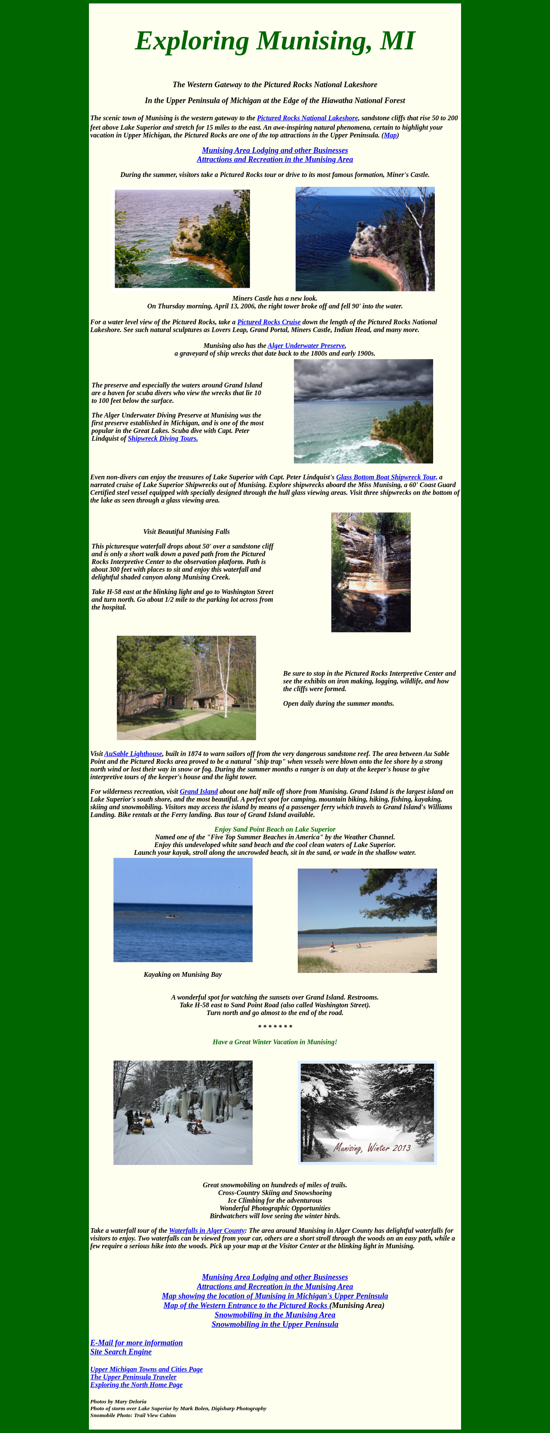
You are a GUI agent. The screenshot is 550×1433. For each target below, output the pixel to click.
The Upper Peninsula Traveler (133, 1377)
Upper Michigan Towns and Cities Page (146, 1369)
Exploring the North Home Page (136, 1384)
